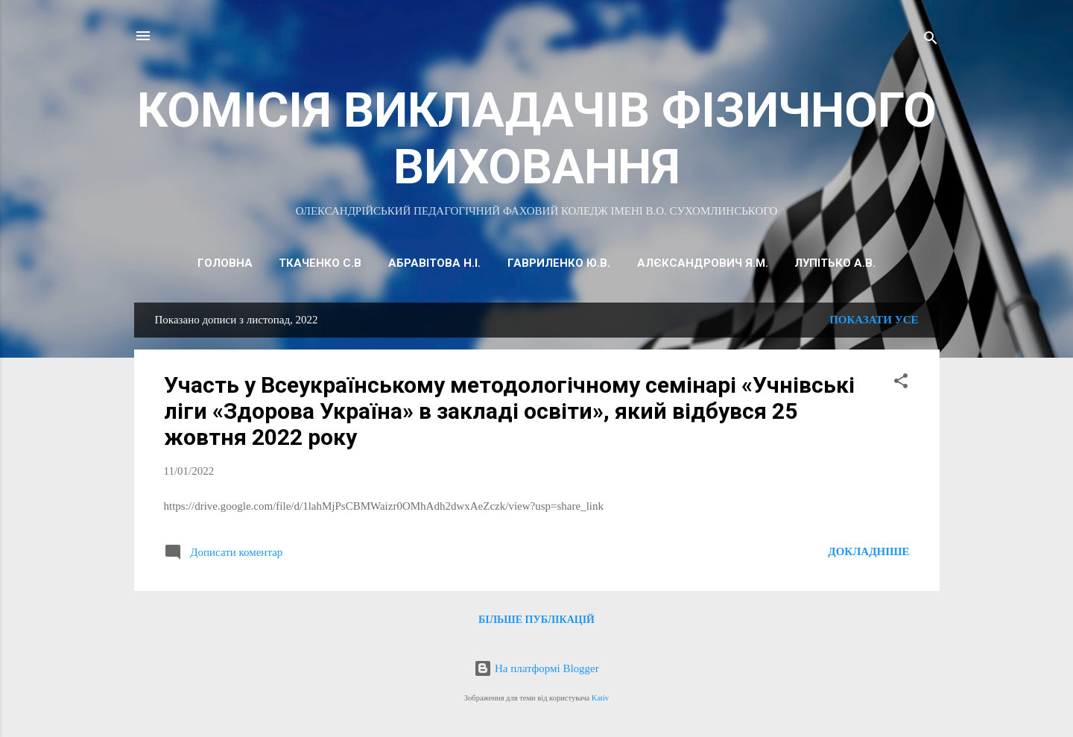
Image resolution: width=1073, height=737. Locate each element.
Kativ (600, 698)
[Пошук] (931, 40)
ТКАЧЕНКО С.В (320, 263)
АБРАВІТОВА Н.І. (434, 263)
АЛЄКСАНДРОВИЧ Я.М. (702, 263)
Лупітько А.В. (835, 263)
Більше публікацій (536, 619)
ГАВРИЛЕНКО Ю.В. (558, 263)
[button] (901, 383)
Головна (225, 263)
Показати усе (873, 320)
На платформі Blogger (536, 668)
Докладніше (868, 551)
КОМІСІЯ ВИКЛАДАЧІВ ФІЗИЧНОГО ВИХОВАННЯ (537, 138)
